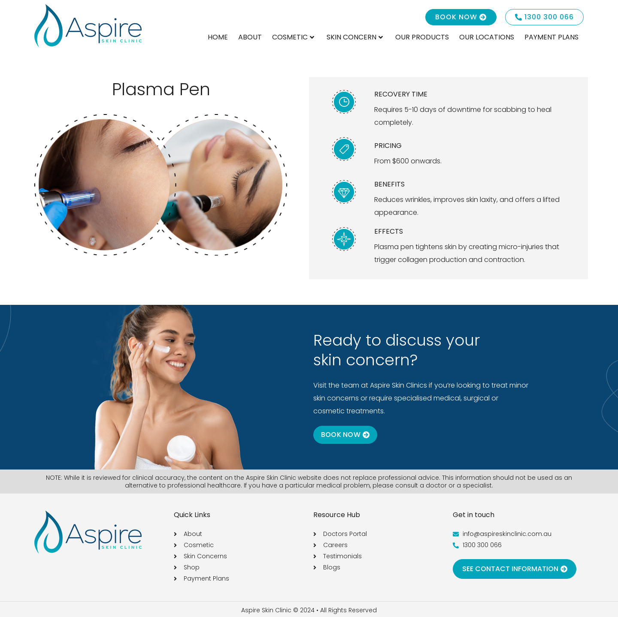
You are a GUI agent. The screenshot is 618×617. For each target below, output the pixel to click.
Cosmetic (293, 37)
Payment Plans (551, 37)
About (250, 37)
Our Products (422, 37)
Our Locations (486, 37)
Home (218, 37)
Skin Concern (355, 37)
